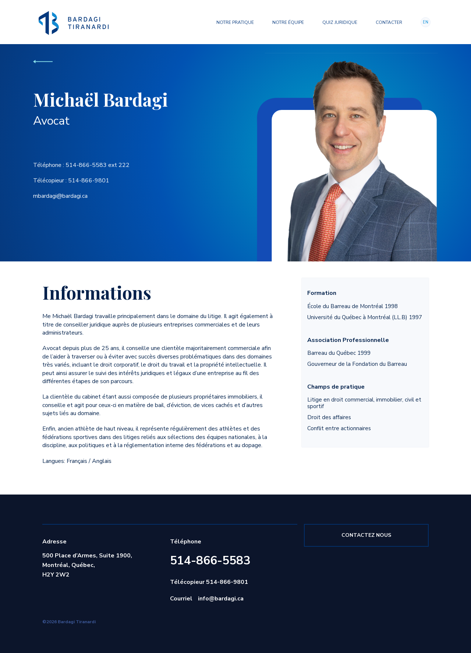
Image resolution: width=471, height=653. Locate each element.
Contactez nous (366, 535)
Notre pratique (235, 22)
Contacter (389, 22)
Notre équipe (288, 22)
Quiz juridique (339, 22)
